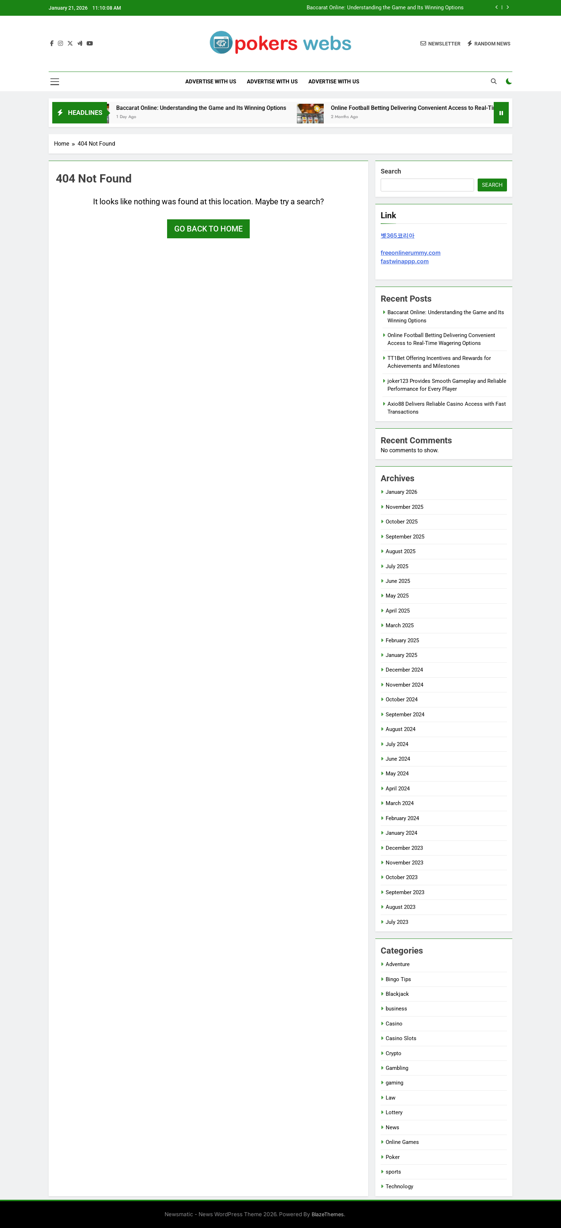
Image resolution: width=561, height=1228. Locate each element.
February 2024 (402, 818)
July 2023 (397, 922)
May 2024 (397, 773)
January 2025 (401, 655)
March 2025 (400, 625)
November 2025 (404, 507)
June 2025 (398, 581)
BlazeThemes (328, 1214)
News (392, 1127)
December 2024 (404, 670)
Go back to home (208, 228)
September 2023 (405, 892)
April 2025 (398, 611)
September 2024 (405, 714)
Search (391, 171)
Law (390, 1098)
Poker (393, 1157)
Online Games (402, 1142)
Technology (399, 1186)
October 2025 (402, 521)
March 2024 (400, 803)
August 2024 (400, 729)
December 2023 (404, 848)
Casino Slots (401, 1038)
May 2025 (397, 596)
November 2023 (404, 862)
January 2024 (401, 833)
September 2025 (405, 536)
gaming (394, 1083)
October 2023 (402, 877)
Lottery (394, 1112)
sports (393, 1172)
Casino (394, 1023)
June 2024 (398, 759)
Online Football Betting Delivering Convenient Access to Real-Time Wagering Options (449, 107)
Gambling (397, 1068)
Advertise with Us (210, 81)
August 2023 (400, 907)
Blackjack (397, 994)
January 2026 (401, 492)
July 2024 (397, 744)
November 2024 (404, 685)
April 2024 (398, 788)
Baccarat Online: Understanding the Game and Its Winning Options (385, 8)
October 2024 (402, 699)
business (396, 1008)
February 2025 (402, 640)
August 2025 (400, 551)
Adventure (398, 964)
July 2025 (397, 566)
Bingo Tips (398, 979)
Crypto (393, 1053)
